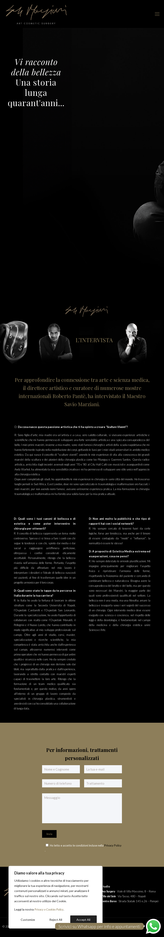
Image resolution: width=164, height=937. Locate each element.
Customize (28, 919)
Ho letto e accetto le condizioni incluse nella (77, 845)
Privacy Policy (113, 845)
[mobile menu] (157, 14)
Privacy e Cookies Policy (48, 909)
